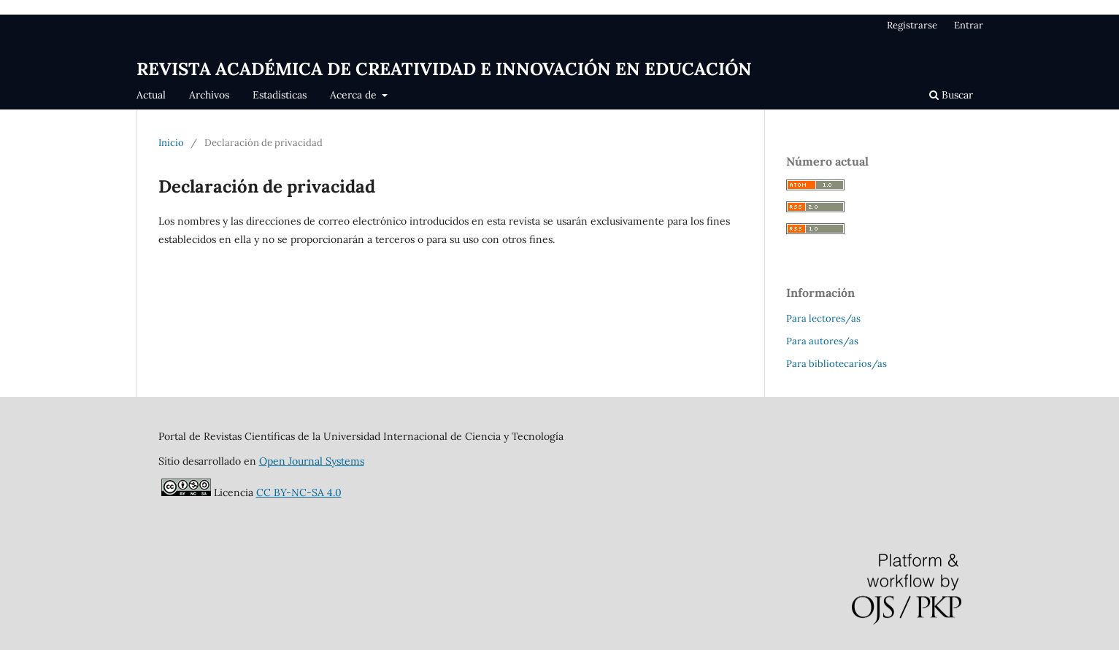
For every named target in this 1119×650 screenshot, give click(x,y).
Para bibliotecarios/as (836, 363)
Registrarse (912, 25)
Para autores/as (822, 341)
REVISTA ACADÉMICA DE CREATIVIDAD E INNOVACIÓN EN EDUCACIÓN (444, 69)
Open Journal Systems (311, 461)
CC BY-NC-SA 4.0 (299, 492)
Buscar (951, 94)
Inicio (171, 142)
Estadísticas (280, 94)
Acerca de (355, 94)
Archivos (209, 94)
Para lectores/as (823, 318)
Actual (151, 94)
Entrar (968, 25)
